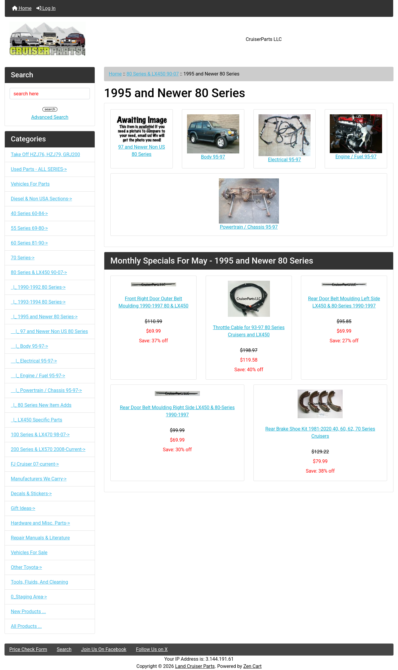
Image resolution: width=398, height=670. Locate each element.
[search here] (50, 93)
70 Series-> (23, 258)
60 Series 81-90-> (29, 243)
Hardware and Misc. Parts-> (40, 523)
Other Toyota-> (26, 567)
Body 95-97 (213, 137)
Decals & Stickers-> (31, 493)
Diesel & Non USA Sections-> (41, 199)
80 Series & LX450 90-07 (153, 74)
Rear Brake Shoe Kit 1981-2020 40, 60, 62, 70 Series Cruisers (320, 432)
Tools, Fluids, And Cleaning (39, 582)
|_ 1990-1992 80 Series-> (38, 287)
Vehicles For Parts (30, 184)
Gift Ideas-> (23, 508)
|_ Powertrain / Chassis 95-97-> (46, 390)
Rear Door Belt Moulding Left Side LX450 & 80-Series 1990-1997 (344, 302)
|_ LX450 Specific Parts (36, 420)
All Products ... (26, 626)
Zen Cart (252, 666)
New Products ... (28, 611)
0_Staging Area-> (29, 597)
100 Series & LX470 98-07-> (40, 434)
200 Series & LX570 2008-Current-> (48, 449)
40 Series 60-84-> (29, 213)
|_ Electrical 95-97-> (34, 361)
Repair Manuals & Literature (40, 538)
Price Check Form (28, 649)
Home (22, 8)
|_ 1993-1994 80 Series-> (38, 302)
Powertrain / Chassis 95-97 (249, 204)
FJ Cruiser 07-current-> (35, 464)
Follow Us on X (151, 649)
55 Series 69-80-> (29, 228)
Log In (46, 8)
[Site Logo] (69, 39)
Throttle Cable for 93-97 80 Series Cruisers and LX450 (248, 331)
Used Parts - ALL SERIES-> (39, 169)
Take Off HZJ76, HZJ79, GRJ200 (45, 154)
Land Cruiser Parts (195, 666)
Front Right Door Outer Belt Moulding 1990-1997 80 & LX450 (153, 302)
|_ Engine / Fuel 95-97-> (38, 375)
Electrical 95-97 (285, 138)
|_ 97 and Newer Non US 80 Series (49, 331)
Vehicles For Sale (29, 552)
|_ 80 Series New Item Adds (41, 405)
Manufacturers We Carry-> (38, 479)
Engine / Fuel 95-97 (356, 136)
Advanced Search (50, 117)
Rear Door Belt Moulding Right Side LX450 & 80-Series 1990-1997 (177, 411)
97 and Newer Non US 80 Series (141, 135)
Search (64, 649)
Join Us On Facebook (104, 649)
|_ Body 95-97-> (29, 346)
